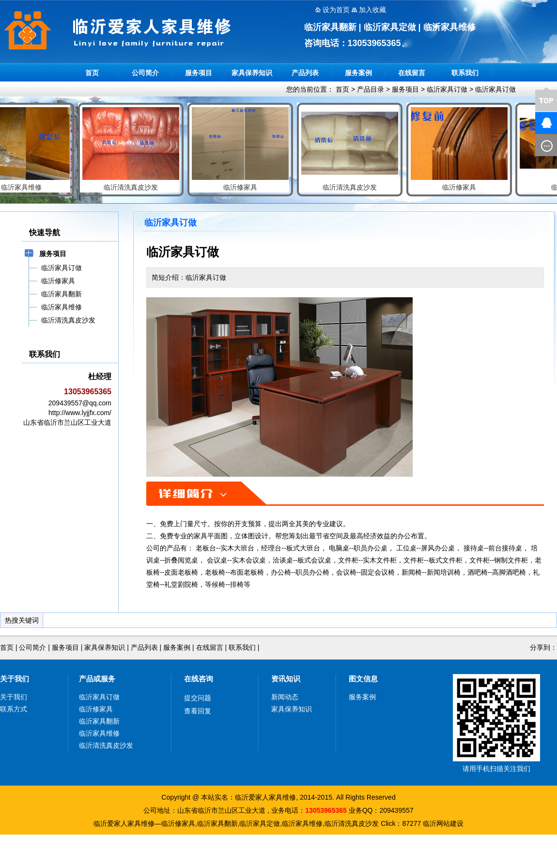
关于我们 (14, 679)
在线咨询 (198, 679)
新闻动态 (284, 697)
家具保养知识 (252, 73)
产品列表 (305, 73)
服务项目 (198, 73)
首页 (92, 73)
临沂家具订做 (447, 89)
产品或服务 (97, 679)
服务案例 (358, 73)
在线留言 (411, 73)
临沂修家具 (96, 709)
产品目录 (370, 89)
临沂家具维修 (99, 733)
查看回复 (197, 711)
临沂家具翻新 (99, 721)
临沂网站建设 (443, 823)
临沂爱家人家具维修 (265, 797)
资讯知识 (285, 679)
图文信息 (363, 679)
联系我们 (465, 73)
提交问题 (197, 698)
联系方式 (13, 709)
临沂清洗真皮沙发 (106, 745)
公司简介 (145, 73)
